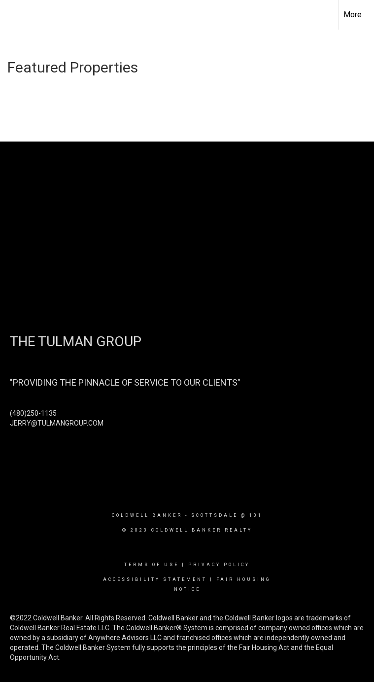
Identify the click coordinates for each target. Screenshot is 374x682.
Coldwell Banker (147, 515)
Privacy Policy (219, 564)
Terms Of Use (151, 564)
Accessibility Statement (155, 579)
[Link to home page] (12, 15)
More (352, 14)
